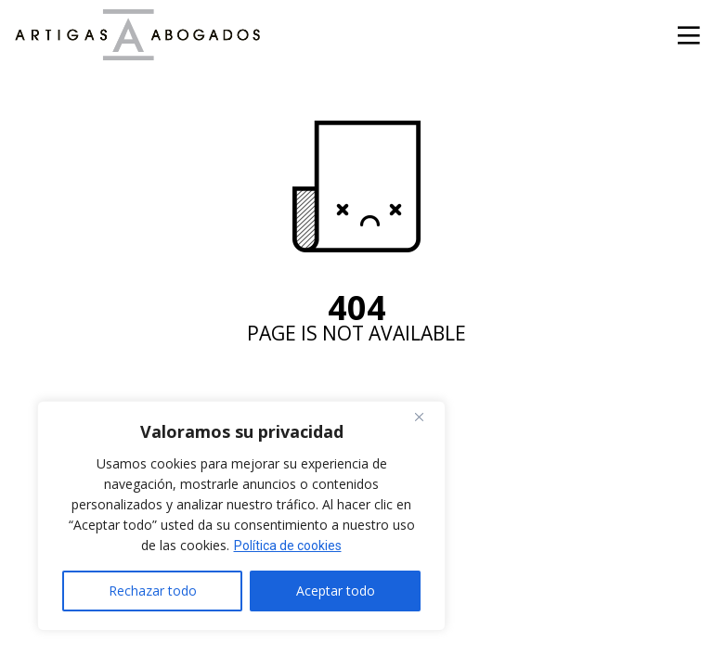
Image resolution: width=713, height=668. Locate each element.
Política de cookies (288, 545)
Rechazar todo (153, 590)
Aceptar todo (335, 590)
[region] (241, 516)
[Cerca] (426, 416)
